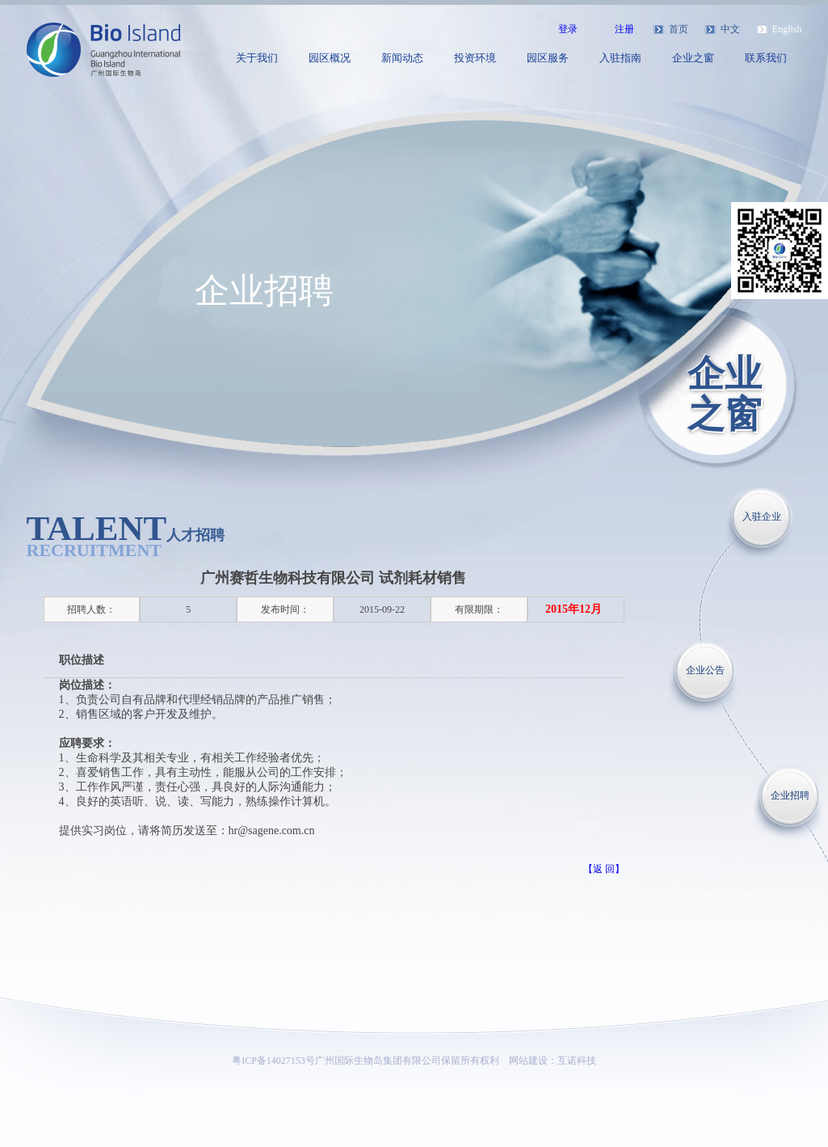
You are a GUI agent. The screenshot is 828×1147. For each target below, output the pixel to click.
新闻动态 (402, 58)
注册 (624, 29)
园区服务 (548, 58)
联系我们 (766, 58)
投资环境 (475, 58)
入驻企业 (761, 516)
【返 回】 (603, 869)
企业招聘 (790, 795)
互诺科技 (576, 1060)
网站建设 (528, 1060)
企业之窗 (693, 58)
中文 (730, 29)
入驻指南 (620, 58)
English (787, 29)
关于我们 (257, 58)
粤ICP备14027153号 (273, 1060)
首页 (678, 29)
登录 (568, 29)
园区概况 (330, 58)
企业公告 (705, 670)
